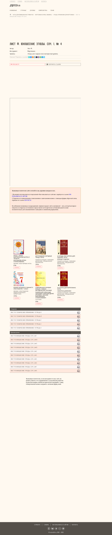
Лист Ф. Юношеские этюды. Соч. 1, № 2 (24, 351)
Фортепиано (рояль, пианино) (43, 14)
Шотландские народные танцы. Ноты (43, 256)
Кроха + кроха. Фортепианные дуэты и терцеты (21, 257)
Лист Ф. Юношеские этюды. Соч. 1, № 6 (24, 363)
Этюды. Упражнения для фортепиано (63, 14)
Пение (52, 10)
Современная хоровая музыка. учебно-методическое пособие (43, 289)
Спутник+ (38, 299)
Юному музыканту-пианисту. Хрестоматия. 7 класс (23, 288)
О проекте (12, 1)
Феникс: (16, 263)
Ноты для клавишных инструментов (23, 14)
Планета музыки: (41, 259)
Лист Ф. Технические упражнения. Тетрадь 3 (26, 324)
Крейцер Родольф (63, 259)
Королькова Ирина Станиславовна (19, 261)
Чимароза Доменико (64, 291)
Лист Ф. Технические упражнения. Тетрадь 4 (26, 328)
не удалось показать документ (45, 142)
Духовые (32, 10)
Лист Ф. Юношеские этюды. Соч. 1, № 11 (24, 343)
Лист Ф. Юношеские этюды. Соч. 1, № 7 (24, 367)
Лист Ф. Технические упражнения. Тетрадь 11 (26, 312)
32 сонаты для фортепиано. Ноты (66, 288)
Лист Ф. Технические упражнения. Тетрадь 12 (26, 316)
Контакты (44, 1)
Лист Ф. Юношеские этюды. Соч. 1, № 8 (24, 371)
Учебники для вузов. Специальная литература (44, 261)
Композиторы (43, 10)
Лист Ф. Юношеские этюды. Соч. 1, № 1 (24, 336)
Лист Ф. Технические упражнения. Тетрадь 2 (26, 320)
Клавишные (13, 10)
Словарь (20, 1)
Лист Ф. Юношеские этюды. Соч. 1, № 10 (24, 340)
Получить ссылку (54, 64)
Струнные (23, 10)
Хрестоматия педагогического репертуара (20, 293)
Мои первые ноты (25, 263)
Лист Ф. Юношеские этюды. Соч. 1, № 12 (24, 347)
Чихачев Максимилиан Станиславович (41, 296)
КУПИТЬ (16, 267)
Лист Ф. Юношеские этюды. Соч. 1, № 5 (24, 359)
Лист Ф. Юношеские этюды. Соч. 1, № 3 (24, 355)
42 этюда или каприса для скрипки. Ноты (66, 256)
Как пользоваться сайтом (32, 1)
